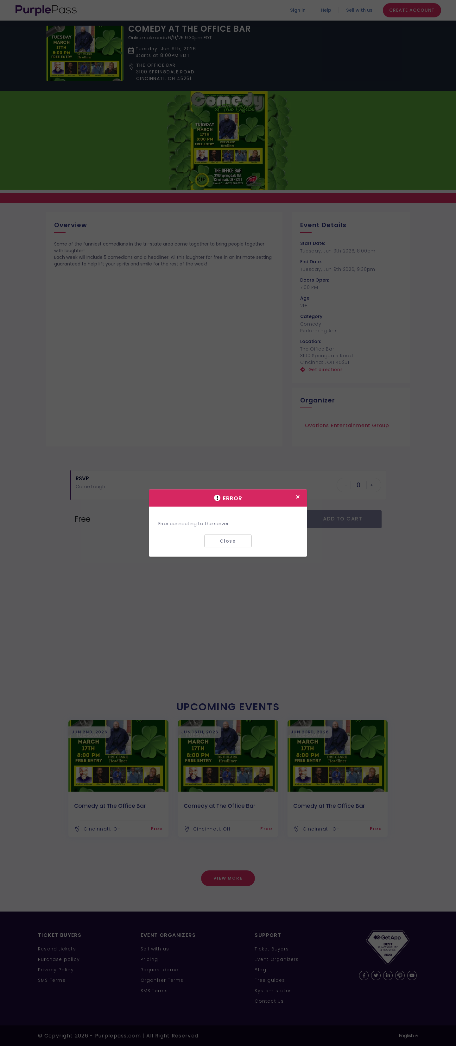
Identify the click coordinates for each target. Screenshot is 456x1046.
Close (228, 541)
